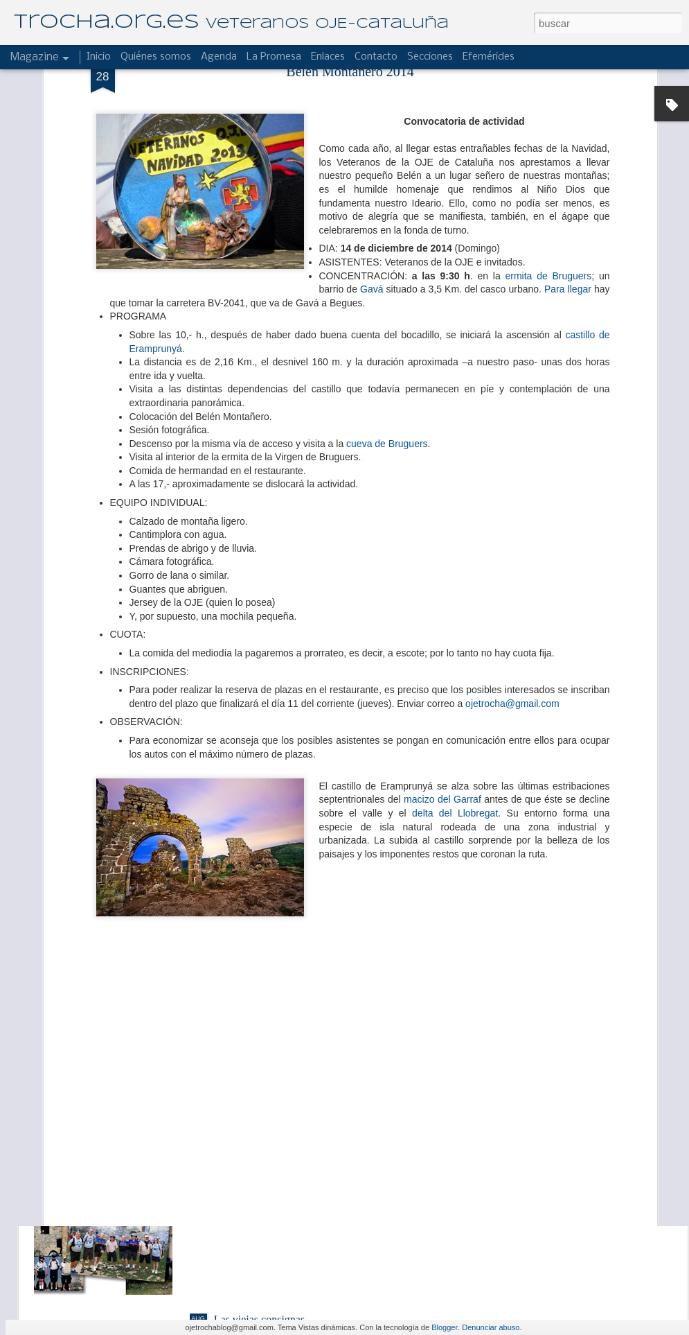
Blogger (444, 1327)
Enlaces (328, 56)
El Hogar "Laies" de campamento (288, 1005)
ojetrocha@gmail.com (512, 548)
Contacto (376, 56)
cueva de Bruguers (387, 288)
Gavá (371, 134)
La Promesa (274, 56)
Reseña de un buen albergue (276, 1162)
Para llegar (567, 134)
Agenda (219, 56)
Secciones (430, 56)
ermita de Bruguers (548, 120)
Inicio (99, 56)
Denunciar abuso (490, 1327)
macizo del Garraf (442, 644)
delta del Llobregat (455, 657)
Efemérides (488, 56)
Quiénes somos (155, 56)
